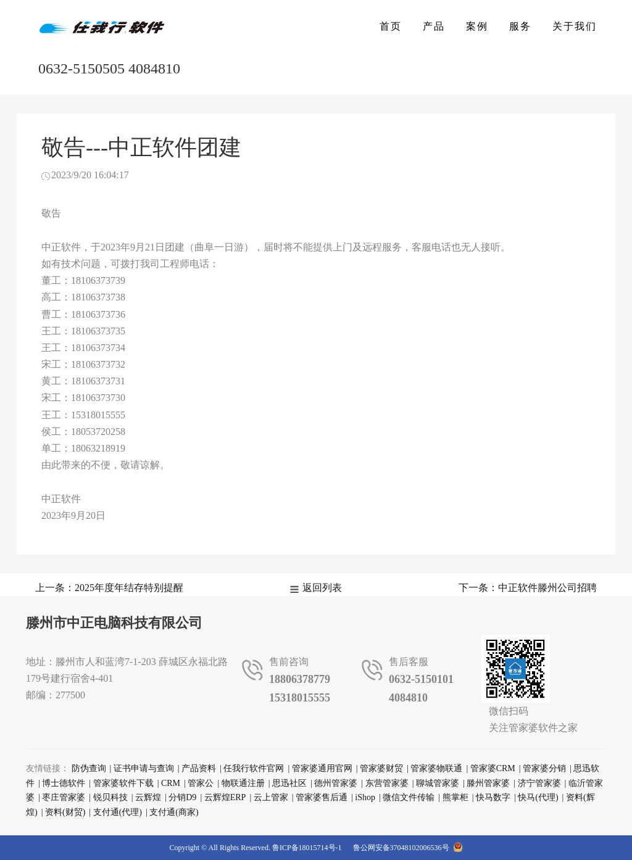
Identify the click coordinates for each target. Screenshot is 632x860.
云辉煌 (148, 797)
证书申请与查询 (144, 768)
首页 (391, 26)
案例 (477, 26)
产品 (434, 26)
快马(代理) (538, 797)
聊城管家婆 (437, 783)
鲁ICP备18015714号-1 (307, 847)
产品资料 (198, 768)
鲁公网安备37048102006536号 (408, 847)
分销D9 (182, 797)
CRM (170, 783)
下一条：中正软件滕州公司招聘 (528, 587)
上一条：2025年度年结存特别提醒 (109, 587)
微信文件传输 (408, 797)
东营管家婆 (387, 783)
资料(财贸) (65, 812)
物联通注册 (243, 783)
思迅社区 (289, 783)
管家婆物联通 (436, 768)
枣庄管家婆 (63, 797)
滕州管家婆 (488, 783)
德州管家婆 (335, 783)
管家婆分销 (544, 768)
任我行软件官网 (253, 768)
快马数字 (493, 797)
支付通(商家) (173, 812)
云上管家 (271, 797)
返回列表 (322, 587)
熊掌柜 (455, 797)
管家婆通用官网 (322, 768)
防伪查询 (89, 768)
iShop (365, 797)
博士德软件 (63, 783)
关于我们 (574, 26)
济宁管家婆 (539, 783)
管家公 (201, 783)
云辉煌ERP (225, 797)
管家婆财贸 (381, 768)
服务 (520, 26)
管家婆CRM (492, 768)
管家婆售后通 (321, 797)
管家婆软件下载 (123, 783)
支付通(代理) (117, 812)
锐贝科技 (110, 797)
